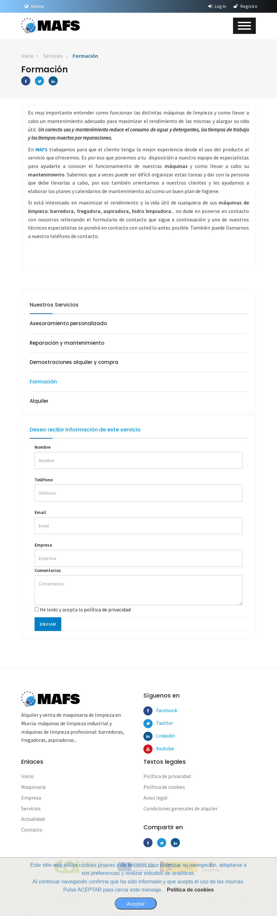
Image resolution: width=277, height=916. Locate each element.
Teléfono (44, 480)
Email (40, 513)
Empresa (43, 545)
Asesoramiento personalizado (68, 323)
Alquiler (39, 401)
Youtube (160, 749)
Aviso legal (155, 798)
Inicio (27, 56)
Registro (245, 6)
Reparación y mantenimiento (67, 342)
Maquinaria (33, 787)
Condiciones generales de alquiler (180, 808)
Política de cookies (190, 890)
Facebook (160, 711)
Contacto (31, 830)
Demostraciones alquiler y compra (74, 362)
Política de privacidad (167, 776)
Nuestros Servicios (54, 304)
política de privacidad (107, 610)
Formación (85, 56)
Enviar (48, 625)
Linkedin (160, 736)
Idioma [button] (34, 6)
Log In (217, 6)
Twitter (160, 723)
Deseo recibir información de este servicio (85, 430)
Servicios (53, 56)
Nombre (43, 448)
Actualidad (33, 819)
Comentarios (48, 571)
